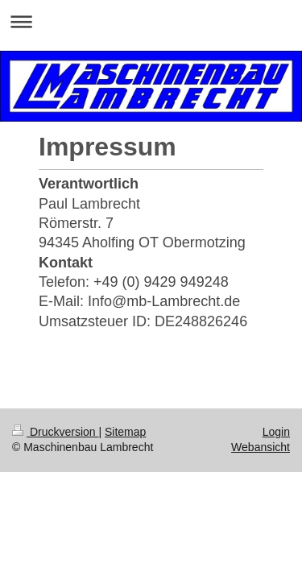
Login (276, 431)
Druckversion (55, 431)
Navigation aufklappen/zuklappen (151, 21)
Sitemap (125, 431)
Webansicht (260, 447)
